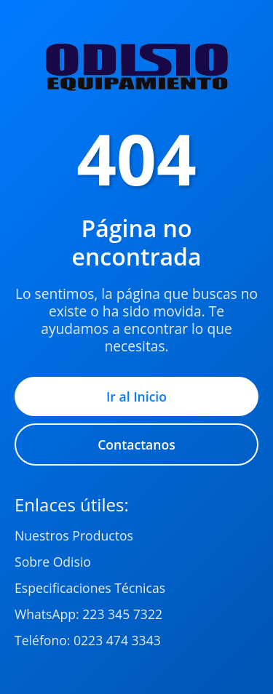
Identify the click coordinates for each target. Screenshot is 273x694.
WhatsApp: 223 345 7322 (88, 614)
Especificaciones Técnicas (90, 588)
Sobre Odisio (53, 561)
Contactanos (136, 444)
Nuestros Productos (74, 535)
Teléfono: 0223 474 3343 (88, 640)
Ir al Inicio (136, 396)
